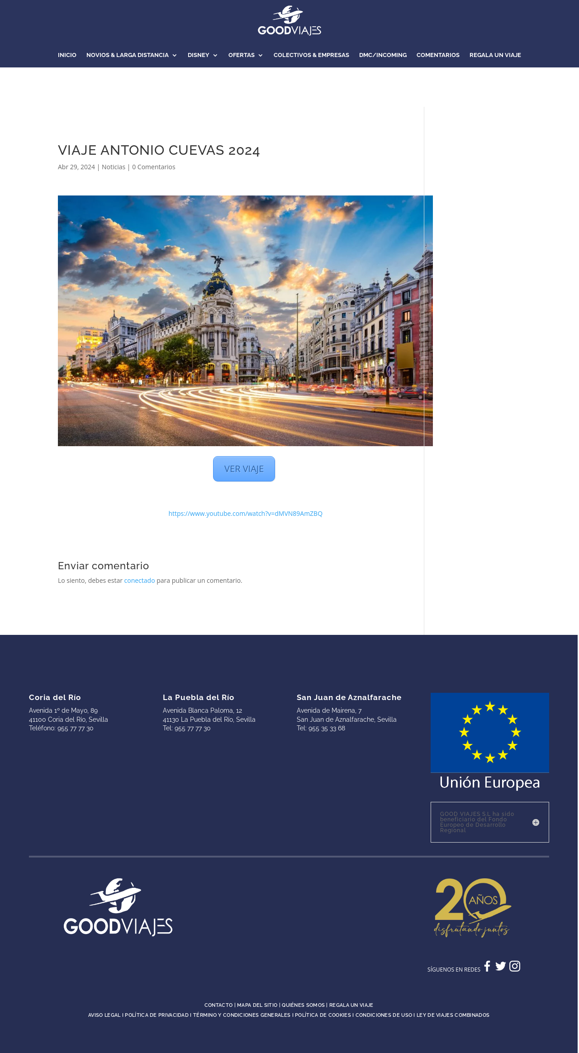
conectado (139, 580)
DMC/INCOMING (383, 55)
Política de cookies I (325, 1015)
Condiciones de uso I (386, 1015)
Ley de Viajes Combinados (453, 1015)
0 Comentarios (153, 166)
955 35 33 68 (326, 728)
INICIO (67, 55)
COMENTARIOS (438, 55)
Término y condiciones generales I (244, 1015)
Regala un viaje (351, 1005)
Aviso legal (104, 1015)
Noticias (113, 166)
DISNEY (198, 55)
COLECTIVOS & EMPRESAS (311, 55)
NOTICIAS (289, 89)
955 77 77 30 (75, 728)
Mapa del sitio (257, 1005)
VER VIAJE (244, 468)
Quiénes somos (303, 1005)
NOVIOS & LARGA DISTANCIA (127, 55)
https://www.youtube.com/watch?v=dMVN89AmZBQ (245, 513)
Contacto (218, 1005)
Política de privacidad (157, 1015)
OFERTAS (241, 55)
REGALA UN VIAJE (495, 55)
